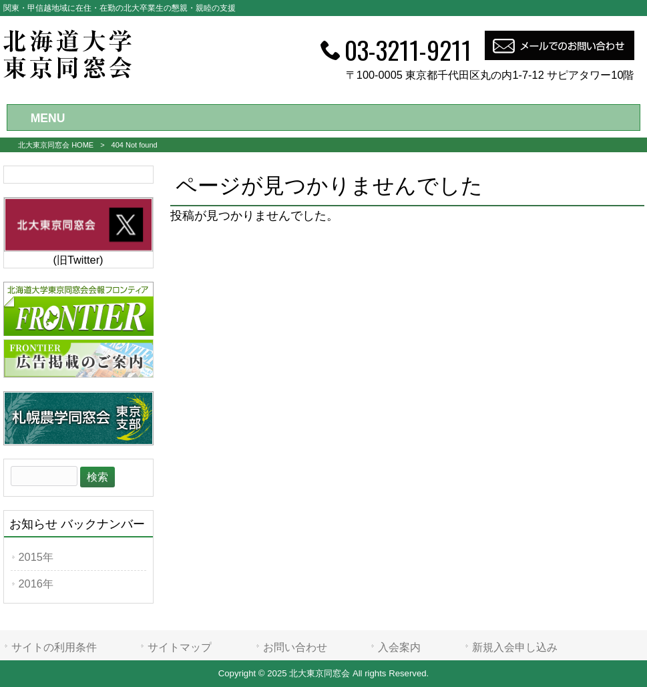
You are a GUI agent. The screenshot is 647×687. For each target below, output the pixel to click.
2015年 (36, 557)
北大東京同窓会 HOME (55, 145)
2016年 (36, 584)
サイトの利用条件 (54, 647)
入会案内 (399, 647)
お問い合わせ (295, 647)
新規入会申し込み (515, 647)
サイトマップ (180, 647)
